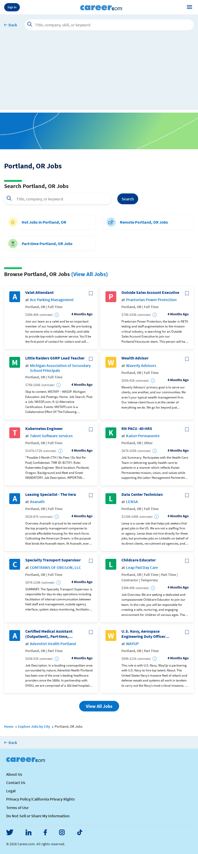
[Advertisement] (99, 74)
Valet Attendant (39, 292)
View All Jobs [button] (99, 706)
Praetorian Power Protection (151, 299)
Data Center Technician (142, 494)
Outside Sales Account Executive (150, 292)
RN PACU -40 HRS (136, 428)
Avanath (37, 501)
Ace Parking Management (52, 299)
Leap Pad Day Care (142, 567)
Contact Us (15, 782)
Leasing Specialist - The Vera (50, 494)
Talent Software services (51, 435)
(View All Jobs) (89, 274)
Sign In (11, 7)
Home (8, 726)
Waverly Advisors (141, 365)
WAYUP (132, 643)
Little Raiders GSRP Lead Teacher (55, 358)
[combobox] (57, 198)
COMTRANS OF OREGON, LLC (55, 567)
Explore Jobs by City (34, 726)
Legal (10, 790)
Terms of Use (17, 807)
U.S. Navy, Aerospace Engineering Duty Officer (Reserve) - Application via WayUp (144, 634)
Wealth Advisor (134, 358)
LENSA (132, 501)
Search (128, 198)
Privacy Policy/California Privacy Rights (40, 799)
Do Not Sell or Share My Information (38, 815)
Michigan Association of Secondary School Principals (60, 368)
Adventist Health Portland (53, 643)
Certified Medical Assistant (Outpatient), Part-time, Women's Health (48, 634)
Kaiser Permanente (143, 435)
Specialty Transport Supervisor (53, 560)
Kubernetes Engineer (44, 428)
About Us (14, 774)
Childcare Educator (138, 560)
